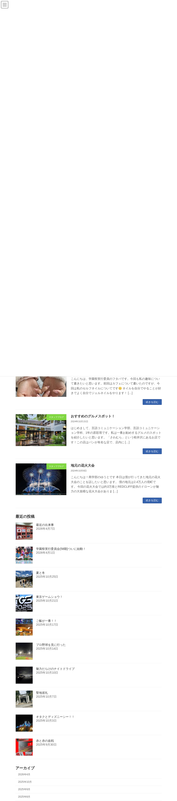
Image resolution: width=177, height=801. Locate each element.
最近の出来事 (45, 524)
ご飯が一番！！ (46, 620)
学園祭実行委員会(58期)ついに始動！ (61, 548)
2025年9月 (24, 789)
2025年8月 (24, 796)
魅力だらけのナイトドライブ (55, 668)
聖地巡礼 (42, 692)
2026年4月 (24, 774)
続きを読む (152, 402)
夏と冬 (40, 572)
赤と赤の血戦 (45, 740)
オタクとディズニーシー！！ (55, 716)
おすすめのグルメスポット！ (93, 416)
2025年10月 (25, 781)
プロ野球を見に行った (51, 644)
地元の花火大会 (83, 465)
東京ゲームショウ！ (49, 596)
